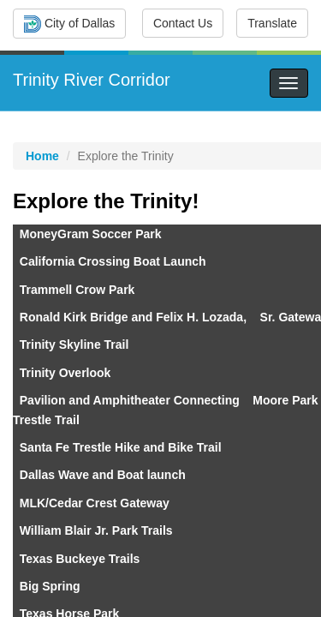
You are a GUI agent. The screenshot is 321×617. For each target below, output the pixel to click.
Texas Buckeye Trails (80, 559)
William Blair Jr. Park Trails (96, 530)
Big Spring (48, 586)
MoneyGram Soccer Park (91, 234)
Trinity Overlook (65, 373)
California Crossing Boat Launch (113, 261)
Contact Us (182, 23)
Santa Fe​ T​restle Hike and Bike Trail (121, 447)
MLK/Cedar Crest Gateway (94, 503)
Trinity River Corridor (91, 79)
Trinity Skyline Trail (74, 344)
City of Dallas (69, 24)
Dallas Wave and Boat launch (103, 475)
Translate (272, 23)
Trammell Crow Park (77, 290)
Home (42, 156)
